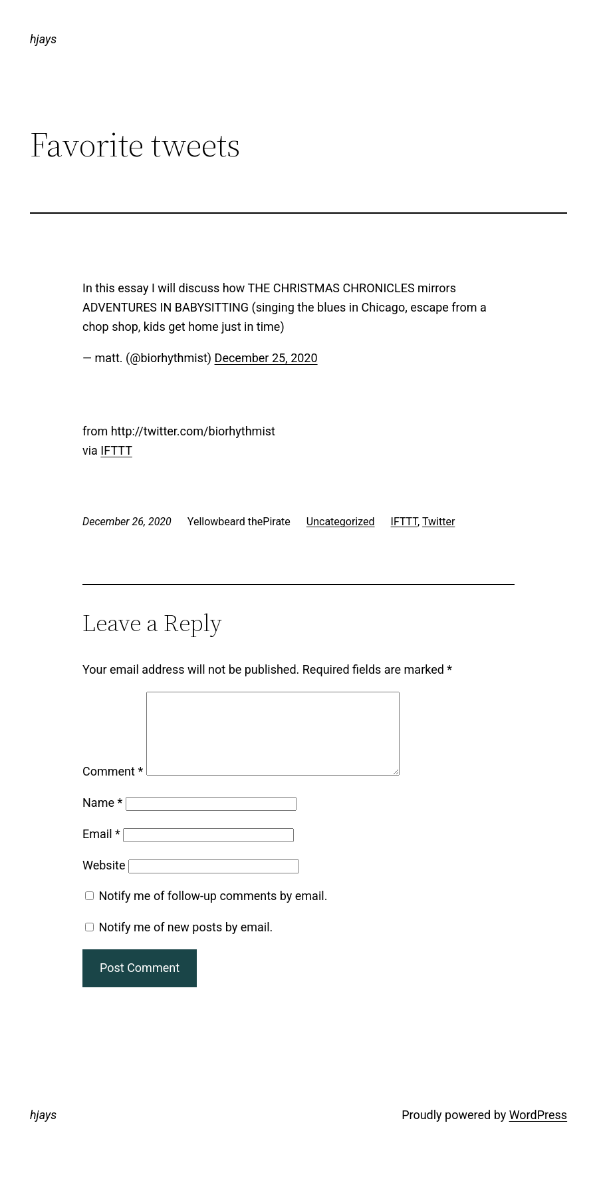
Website (103, 881)
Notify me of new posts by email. (185, 943)
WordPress (538, 1131)
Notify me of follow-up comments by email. (212, 912)
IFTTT (116, 450)
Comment (112, 787)
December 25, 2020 (266, 358)
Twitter (438, 521)
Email (101, 850)
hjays (43, 39)
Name (102, 819)
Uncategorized (340, 521)
